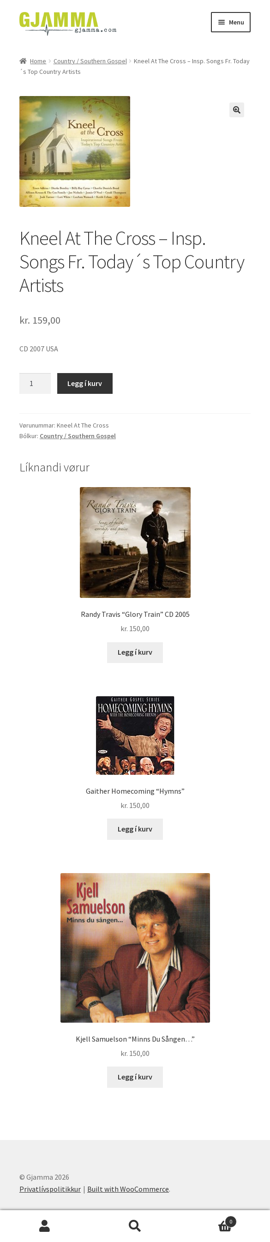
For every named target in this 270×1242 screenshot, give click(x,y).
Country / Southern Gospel (90, 61)
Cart (208, 1220)
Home (38, 61)
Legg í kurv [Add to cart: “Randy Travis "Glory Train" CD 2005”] (135, 652)
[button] (236, 109)
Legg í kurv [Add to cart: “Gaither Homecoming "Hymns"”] (135, 828)
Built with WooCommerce (128, 1189)
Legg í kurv (84, 383)
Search (135, 1226)
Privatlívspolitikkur (50, 1189)
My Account (45, 1226)
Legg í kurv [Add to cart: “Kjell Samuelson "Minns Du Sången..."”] (135, 1076)
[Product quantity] (35, 383)
